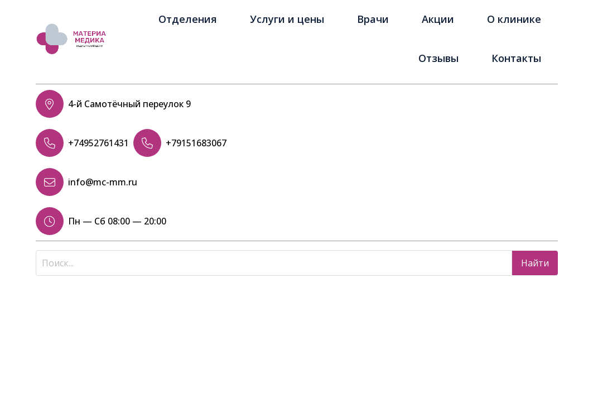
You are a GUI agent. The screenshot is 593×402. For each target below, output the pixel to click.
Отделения (187, 19)
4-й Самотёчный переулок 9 (129, 104)
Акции (438, 19)
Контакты (516, 58)
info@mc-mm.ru (102, 182)
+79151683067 (196, 143)
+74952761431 (98, 143)
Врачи (373, 19)
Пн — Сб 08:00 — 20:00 (117, 221)
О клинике (514, 19)
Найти (535, 263)
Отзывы (438, 58)
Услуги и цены (287, 19)
